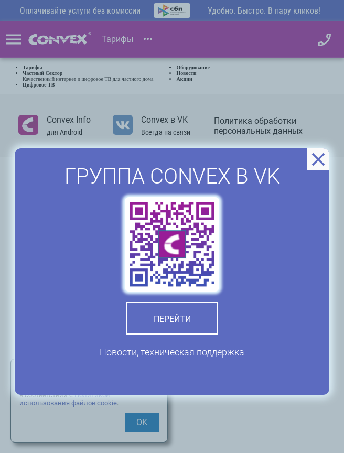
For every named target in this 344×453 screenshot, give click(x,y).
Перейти (172, 319)
